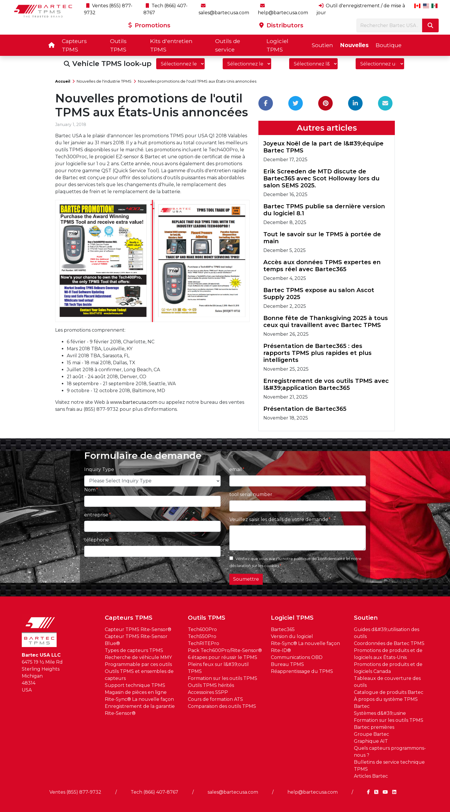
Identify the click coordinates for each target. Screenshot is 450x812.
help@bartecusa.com (312, 792)
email (235, 469)
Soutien (322, 45)
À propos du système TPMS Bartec (386, 702)
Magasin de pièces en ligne (136, 692)
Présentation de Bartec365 (304, 408)
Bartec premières (374, 727)
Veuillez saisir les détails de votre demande (278, 519)
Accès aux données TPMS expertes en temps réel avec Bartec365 (322, 266)
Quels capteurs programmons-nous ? (390, 751)
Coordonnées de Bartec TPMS (389, 643)
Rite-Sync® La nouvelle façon (139, 699)
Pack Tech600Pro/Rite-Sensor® (225, 650)
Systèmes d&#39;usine (380, 713)
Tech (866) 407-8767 (154, 792)
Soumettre (246, 579)
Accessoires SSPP (208, 692)
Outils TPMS (118, 45)
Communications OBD (297, 657)
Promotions (149, 25)
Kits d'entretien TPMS (171, 45)
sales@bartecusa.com (233, 792)
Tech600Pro (202, 629)
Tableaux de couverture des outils (387, 682)
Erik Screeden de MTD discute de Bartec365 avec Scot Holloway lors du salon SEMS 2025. (321, 178)
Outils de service (227, 45)
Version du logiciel (292, 636)
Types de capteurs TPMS (134, 650)
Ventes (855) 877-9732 (75, 792)
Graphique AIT (371, 741)
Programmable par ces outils (138, 664)
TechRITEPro (203, 643)
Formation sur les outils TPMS (222, 678)
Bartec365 (283, 629)
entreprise (96, 515)
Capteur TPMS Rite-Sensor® (138, 629)
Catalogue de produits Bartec (388, 692)
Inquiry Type (99, 469)
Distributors (281, 25)
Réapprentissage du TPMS (302, 671)
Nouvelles (354, 45)
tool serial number (250, 494)
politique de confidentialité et (322, 559)
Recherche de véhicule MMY (138, 657)
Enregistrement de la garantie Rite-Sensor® (140, 709)
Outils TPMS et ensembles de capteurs (139, 675)
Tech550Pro (202, 636)
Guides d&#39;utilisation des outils (386, 633)
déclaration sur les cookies (254, 566)
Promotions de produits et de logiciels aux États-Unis (388, 654)
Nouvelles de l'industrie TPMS (104, 81)
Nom (90, 490)
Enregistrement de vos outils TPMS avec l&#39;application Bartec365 (326, 384)
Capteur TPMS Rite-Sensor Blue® (136, 640)
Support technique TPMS (135, 685)
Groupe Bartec (371, 734)
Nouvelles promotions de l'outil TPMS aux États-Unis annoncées (197, 81)
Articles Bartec (371, 776)
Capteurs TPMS (74, 45)
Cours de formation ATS (215, 699)
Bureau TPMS (287, 664)
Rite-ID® (281, 650)
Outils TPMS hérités (211, 685)
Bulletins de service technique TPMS (389, 765)
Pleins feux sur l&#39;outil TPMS (218, 668)
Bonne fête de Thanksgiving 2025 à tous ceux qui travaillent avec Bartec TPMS (325, 321)
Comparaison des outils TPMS (222, 706)
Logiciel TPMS (277, 45)
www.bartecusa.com (133, 402)
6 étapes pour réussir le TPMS (222, 657)
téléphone (96, 540)
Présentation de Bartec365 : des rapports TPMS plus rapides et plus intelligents (317, 352)
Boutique (389, 45)
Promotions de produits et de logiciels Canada (388, 668)
